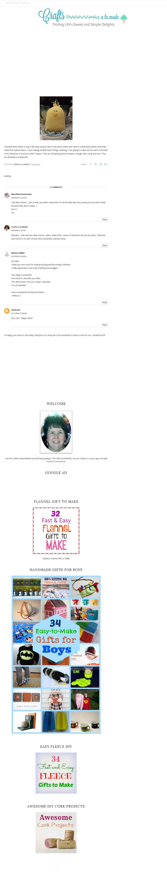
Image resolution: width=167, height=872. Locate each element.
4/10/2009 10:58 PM (18, 256)
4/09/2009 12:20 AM (19, 198)
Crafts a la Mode (19, 227)
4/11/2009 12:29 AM (19, 313)
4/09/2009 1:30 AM (18, 230)
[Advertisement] (83, 60)
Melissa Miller (18, 253)
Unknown (15, 310)
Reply (105, 219)
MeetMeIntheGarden (21, 194)
